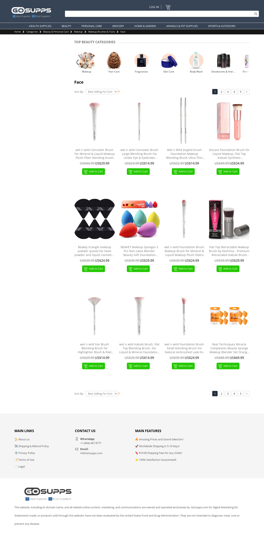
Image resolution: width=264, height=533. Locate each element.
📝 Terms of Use (24, 460)
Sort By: (79, 91)
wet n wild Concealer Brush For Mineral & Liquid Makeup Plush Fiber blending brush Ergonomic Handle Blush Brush (94, 154)
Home (17, 31)
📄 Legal (19, 466)
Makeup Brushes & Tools (101, 31)
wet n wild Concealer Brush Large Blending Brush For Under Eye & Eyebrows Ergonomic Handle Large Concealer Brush (139, 154)
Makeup (78, 31)
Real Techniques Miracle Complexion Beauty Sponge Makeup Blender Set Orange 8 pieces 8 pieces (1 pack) (229, 348)
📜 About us (21, 439)
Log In (154, 7)
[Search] (161, 14)
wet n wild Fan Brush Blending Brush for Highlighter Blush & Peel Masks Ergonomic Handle (94, 348)
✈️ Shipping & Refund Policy (31, 446)
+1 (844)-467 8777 (90, 443)
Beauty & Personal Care (56, 31)
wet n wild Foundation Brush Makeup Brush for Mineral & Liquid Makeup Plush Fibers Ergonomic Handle (184, 251)
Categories (32, 31)
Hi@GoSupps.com (91, 453)
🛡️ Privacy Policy (24, 453)
